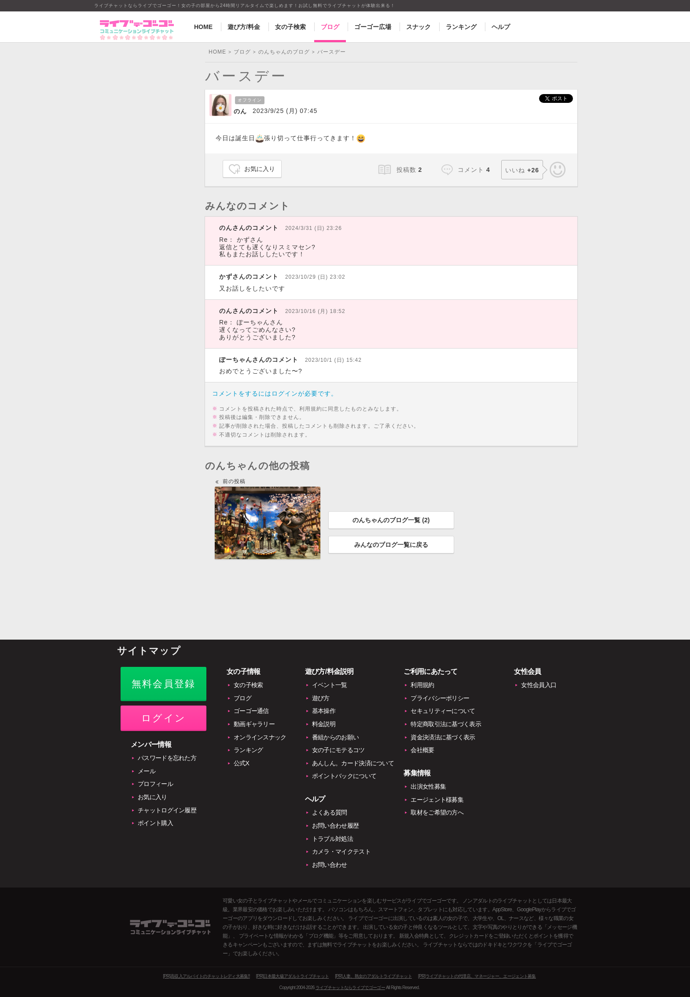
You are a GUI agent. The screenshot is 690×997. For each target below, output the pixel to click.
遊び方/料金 (244, 26)
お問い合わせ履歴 (335, 825)
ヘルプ (501, 26)
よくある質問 (329, 812)
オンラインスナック (260, 737)
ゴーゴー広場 (372, 26)
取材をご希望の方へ (437, 812)
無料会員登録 (163, 683)
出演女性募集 (428, 786)
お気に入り (259, 168)
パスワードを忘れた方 (167, 757)
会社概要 (422, 749)
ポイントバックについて (344, 775)
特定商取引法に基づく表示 (446, 724)
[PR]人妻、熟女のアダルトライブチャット (373, 976)
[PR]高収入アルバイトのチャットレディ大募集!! (206, 976)
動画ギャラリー (254, 724)
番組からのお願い (335, 737)
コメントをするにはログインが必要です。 (275, 393)
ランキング (461, 26)
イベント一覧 (329, 684)
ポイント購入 (155, 822)
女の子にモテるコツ (338, 749)
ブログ (330, 26)
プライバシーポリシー (440, 698)
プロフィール (155, 783)
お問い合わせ (329, 864)
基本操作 (323, 710)
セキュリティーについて (443, 710)
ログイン (163, 718)
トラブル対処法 (332, 838)
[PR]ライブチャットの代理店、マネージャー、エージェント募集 (477, 976)
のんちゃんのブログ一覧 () (390, 520)
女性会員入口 (538, 684)
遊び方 (321, 698)
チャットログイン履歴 (167, 810)
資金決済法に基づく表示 (443, 737)
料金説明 (323, 724)
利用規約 (422, 684)
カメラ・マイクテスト (341, 851)
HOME (203, 26)
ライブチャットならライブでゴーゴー (350, 987)
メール (146, 771)
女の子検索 (290, 26)
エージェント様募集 (437, 799)
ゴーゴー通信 (251, 710)
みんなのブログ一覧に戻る (391, 544)
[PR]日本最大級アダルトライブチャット (292, 976)
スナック (418, 26)
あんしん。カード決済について (353, 763)
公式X (241, 763)
